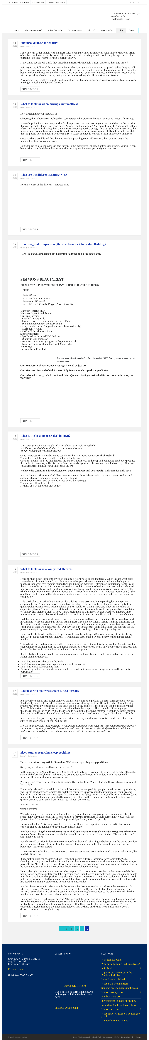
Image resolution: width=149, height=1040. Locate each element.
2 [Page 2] (71, 928)
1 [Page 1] (66, 928)
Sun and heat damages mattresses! (119, 987)
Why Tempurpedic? (111, 959)
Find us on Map (38, 2)
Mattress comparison (112, 992)
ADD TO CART (31, 304)
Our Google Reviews (74, 985)
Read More (30, 89)
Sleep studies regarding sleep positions (45, 752)
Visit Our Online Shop (67, 1007)
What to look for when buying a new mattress (49, 104)
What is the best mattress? (115, 983)
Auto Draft (107, 968)
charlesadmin (32, 46)
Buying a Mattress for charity (39, 42)
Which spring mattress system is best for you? (49, 690)
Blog (133, 1037)
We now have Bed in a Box (115, 1020)
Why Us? (117, 1037)
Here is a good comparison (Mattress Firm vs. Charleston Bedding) (63, 244)
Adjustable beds (96, 1037)
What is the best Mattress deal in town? (45, 435)
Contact (138, 1037)
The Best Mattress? (84, 1037)
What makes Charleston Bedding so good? (120, 1014)
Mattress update (110, 1009)
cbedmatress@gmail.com (56, 2)
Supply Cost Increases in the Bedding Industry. (116, 973)
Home (75, 1037)
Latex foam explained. (113, 979)
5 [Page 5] (82, 928)
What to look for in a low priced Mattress (46, 569)
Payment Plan (125, 1037)
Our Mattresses (107, 1037)
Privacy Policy (15, 968)
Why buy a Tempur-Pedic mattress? (120, 964)
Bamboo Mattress (110, 996)
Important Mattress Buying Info (118, 1005)
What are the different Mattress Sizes (43, 174)
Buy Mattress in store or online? (118, 1000)
